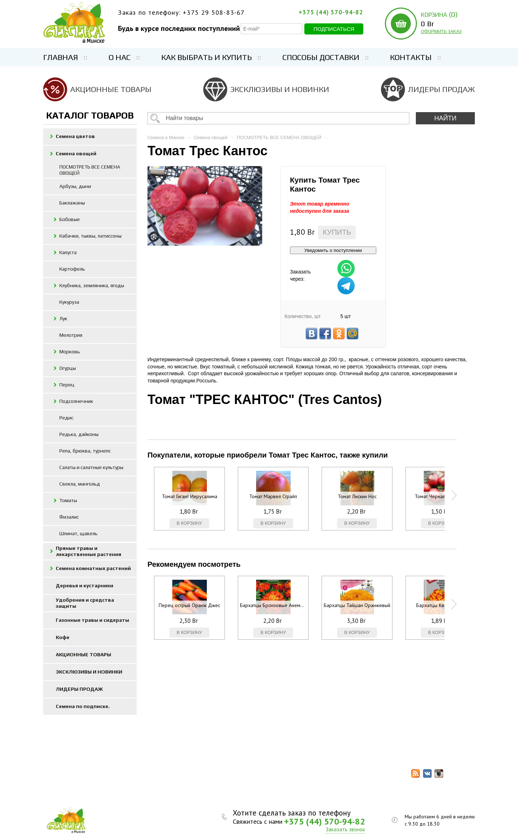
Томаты (68, 500)
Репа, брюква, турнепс (85, 451)
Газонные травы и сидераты (92, 620)
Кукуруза (69, 302)
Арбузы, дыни (75, 186)
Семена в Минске (166, 137)
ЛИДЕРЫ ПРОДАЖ (441, 89)
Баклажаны (72, 203)
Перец (66, 384)
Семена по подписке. (83, 706)
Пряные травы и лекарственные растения (88, 551)
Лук (63, 318)
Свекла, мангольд (79, 484)
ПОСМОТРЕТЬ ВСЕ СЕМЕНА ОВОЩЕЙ (89, 170)
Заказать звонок (345, 829)
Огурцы (67, 368)
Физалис (69, 517)
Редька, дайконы (79, 434)
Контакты (411, 57)
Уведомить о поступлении (333, 250)
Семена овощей (76, 153)
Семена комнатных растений (93, 568)
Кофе (62, 637)
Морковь (69, 351)
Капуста (68, 252)
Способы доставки (320, 57)
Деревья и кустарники (84, 585)
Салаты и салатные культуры (91, 467)
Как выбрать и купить (206, 57)
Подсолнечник (76, 401)
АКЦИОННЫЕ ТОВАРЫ (110, 89)
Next (454, 495)
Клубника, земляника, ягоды (91, 285)
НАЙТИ (445, 118)
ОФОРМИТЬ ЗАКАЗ (441, 31)
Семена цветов (75, 136)
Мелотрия (70, 335)
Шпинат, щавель (78, 533)
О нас (120, 57)
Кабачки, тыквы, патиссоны (90, 236)
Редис (66, 418)
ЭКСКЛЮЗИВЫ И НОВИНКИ (279, 89)
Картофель (72, 269)
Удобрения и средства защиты (85, 603)
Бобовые (69, 219)
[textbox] (278, 118)
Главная (60, 57)
